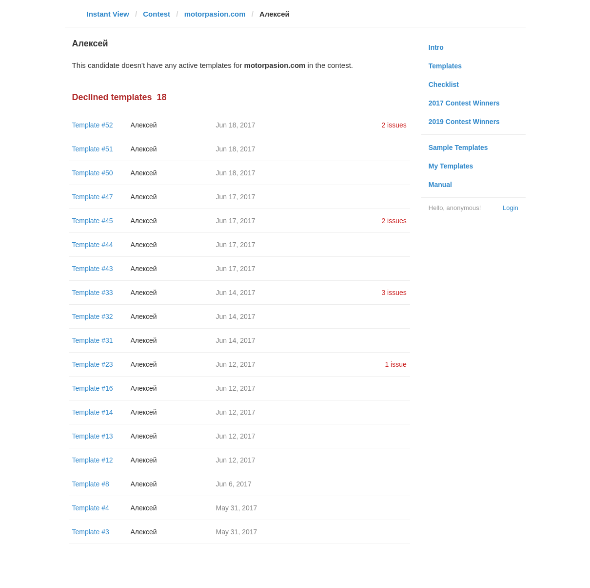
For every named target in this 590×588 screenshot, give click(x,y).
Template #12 (92, 460)
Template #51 (92, 149)
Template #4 (90, 508)
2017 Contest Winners (464, 103)
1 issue (395, 364)
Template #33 (92, 292)
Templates (445, 66)
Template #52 (92, 125)
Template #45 (92, 221)
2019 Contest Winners (464, 122)
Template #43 (92, 269)
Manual (440, 185)
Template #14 (92, 412)
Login (510, 207)
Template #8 (90, 484)
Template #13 (92, 436)
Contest (156, 14)
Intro (436, 47)
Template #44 (92, 245)
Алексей (144, 125)
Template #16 (92, 388)
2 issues (393, 125)
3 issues (393, 292)
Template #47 (92, 197)
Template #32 (92, 316)
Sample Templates (458, 147)
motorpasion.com (215, 14)
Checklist (444, 84)
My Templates (451, 166)
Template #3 (90, 532)
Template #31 (92, 340)
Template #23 (92, 364)
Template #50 (92, 173)
